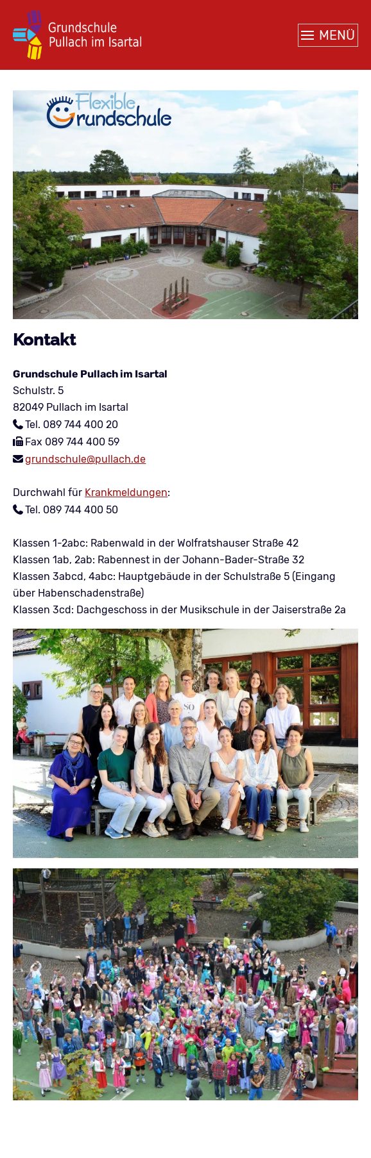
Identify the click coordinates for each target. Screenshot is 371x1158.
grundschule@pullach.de (85, 459)
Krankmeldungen (126, 492)
